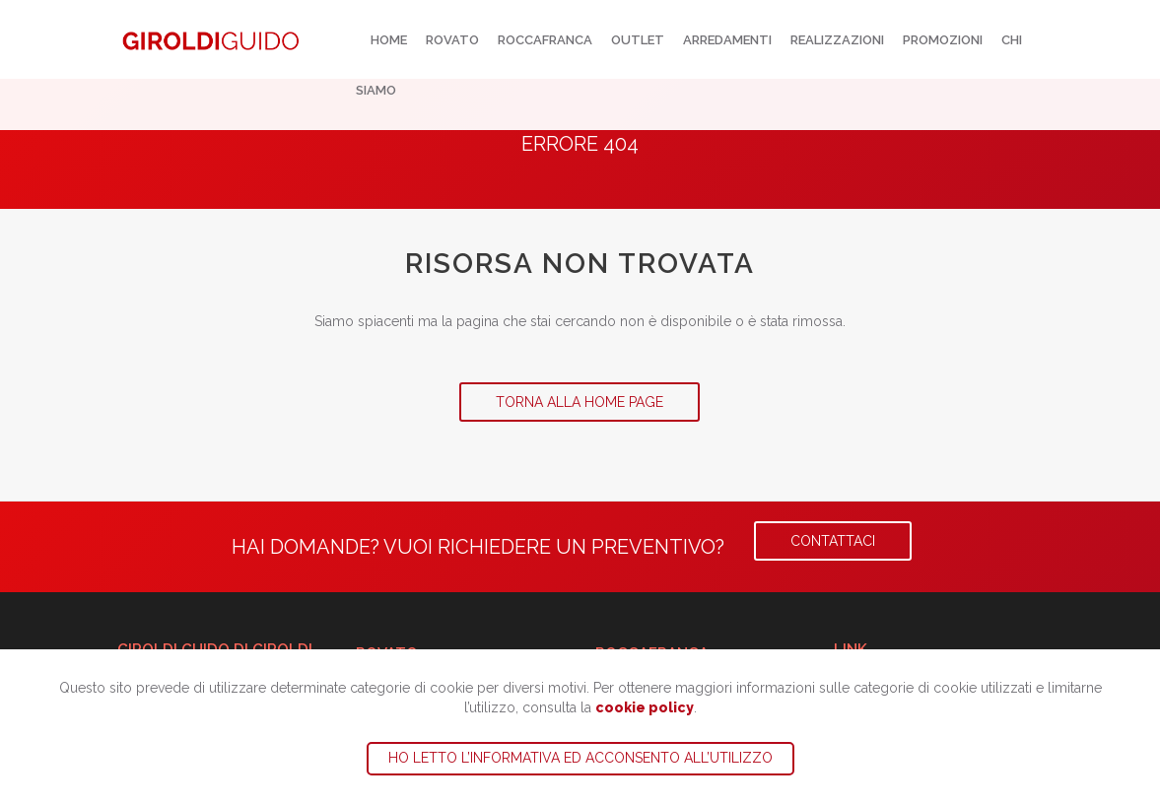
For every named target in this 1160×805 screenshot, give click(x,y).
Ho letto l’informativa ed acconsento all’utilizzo (580, 758)
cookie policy (644, 707)
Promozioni (943, 40)
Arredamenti (727, 40)
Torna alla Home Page (579, 402)
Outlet (637, 40)
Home (389, 40)
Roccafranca (545, 40)
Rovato (452, 40)
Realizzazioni (837, 40)
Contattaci (832, 541)
